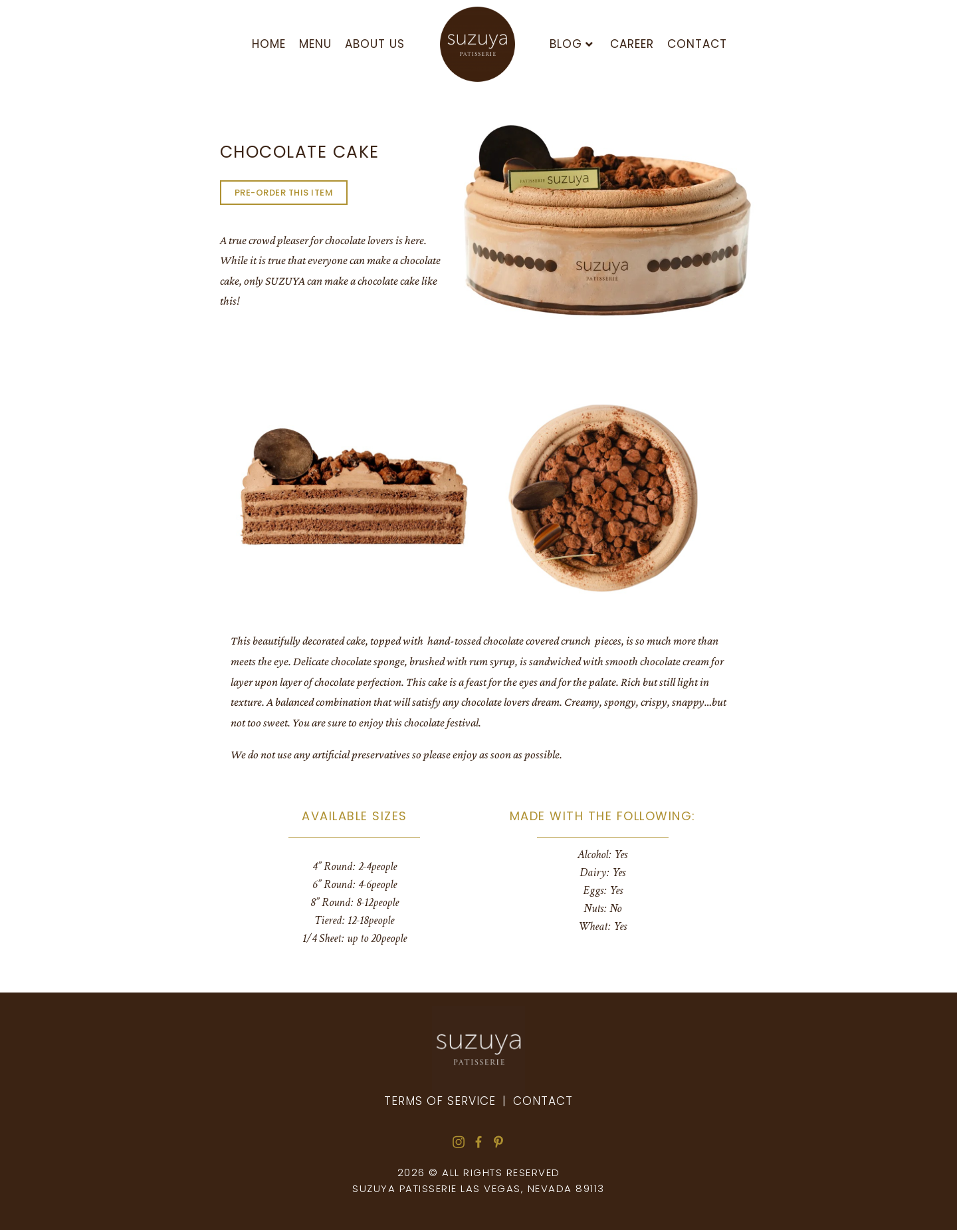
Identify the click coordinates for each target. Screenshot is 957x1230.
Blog (571, 44)
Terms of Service (440, 1101)
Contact (697, 44)
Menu (315, 44)
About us (375, 44)
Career (632, 44)
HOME (269, 44)
